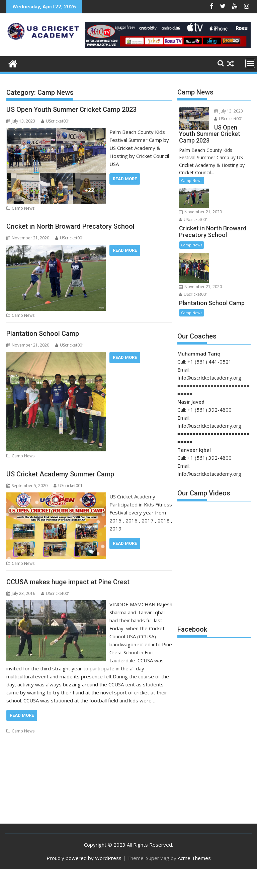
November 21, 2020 (200, 212)
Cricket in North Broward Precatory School (70, 226)
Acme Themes (194, 858)
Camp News (23, 208)
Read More (125, 178)
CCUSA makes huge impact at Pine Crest (68, 582)
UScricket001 (55, 121)
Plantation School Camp (42, 334)
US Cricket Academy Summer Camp (60, 474)
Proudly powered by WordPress (84, 858)
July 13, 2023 (228, 111)
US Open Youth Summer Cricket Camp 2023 (71, 109)
